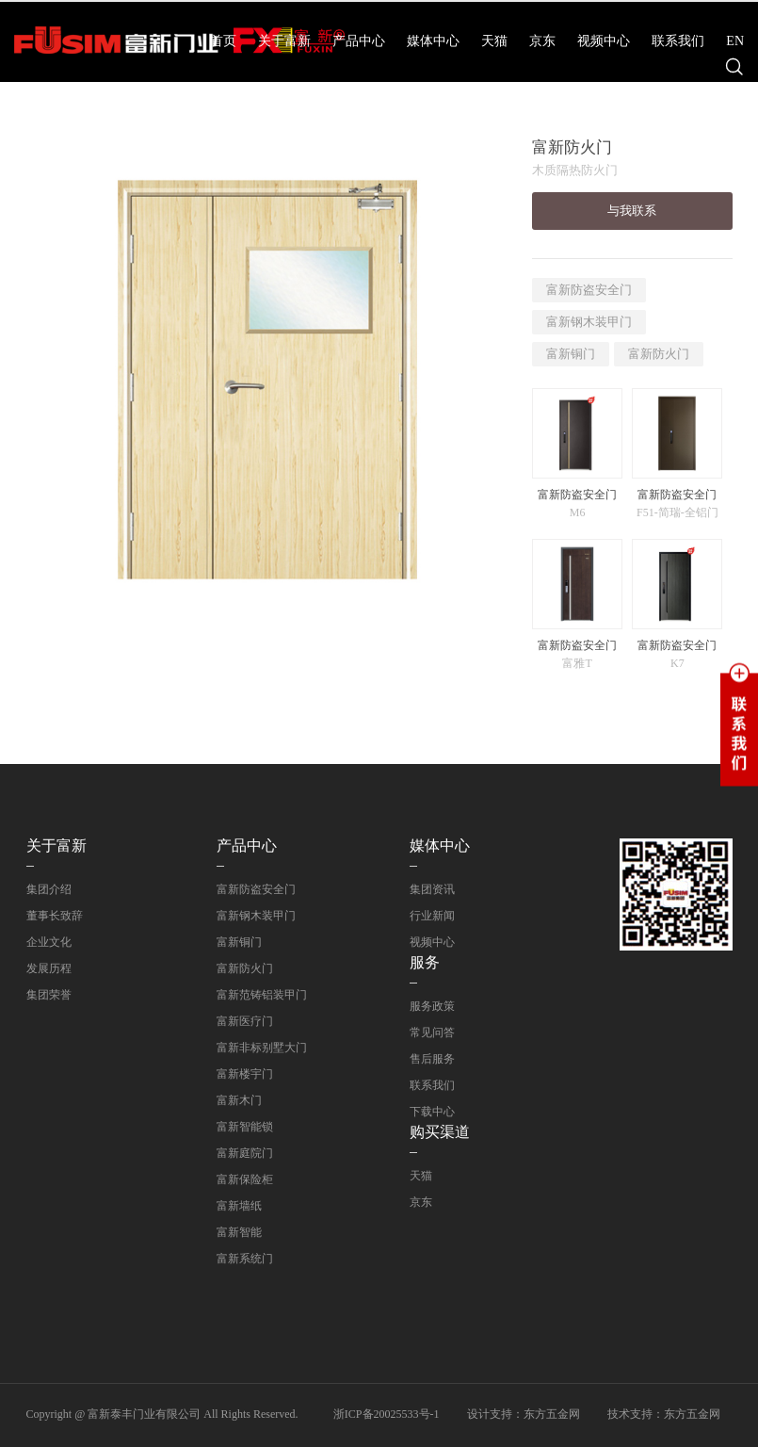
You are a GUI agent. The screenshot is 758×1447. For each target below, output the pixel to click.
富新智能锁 (245, 1126)
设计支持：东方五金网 (523, 1414)
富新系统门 (245, 1258)
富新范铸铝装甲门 (262, 994)
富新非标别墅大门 (262, 1047)
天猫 (494, 41)
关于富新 (284, 41)
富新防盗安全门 (589, 290)
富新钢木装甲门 (589, 322)
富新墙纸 (239, 1205)
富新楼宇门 (245, 1074)
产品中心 (358, 41)
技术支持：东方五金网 (663, 1414)
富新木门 (239, 1100)
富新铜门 (570, 354)
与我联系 (631, 210)
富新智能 (239, 1232)
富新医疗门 (245, 1021)
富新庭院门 (245, 1153)
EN (735, 41)
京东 (542, 41)
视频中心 (603, 41)
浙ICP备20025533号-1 (386, 1414)
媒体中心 (433, 41)
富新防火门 (658, 354)
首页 (223, 41)
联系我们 (678, 41)
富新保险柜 (245, 1179)
